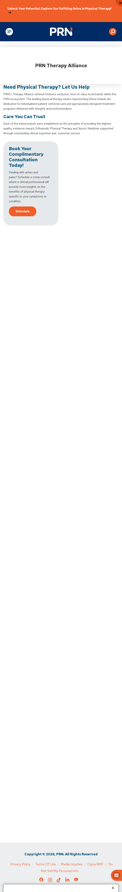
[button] (112, 31)
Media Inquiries (72, 864)
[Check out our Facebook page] (41, 880)
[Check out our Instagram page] (50, 881)
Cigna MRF (95, 864)
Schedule (23, 211)
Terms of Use (45, 864)
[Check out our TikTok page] (59, 881)
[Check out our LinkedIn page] (67, 881)
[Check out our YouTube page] (76, 880)
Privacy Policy (20, 864)
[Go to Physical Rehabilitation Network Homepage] (61, 32)
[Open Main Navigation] (9, 31)
